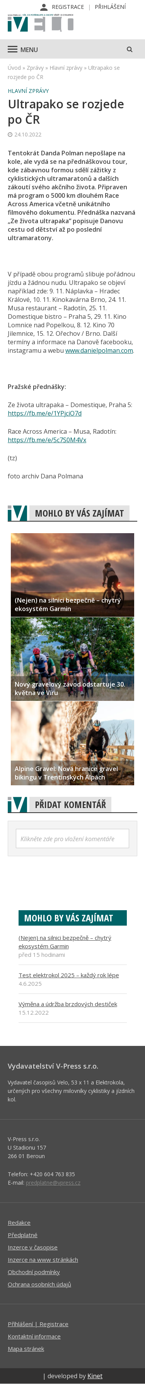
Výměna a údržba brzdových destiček (68, 1004)
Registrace (68, 6)
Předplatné (23, 1235)
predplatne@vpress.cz (53, 1182)
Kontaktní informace (34, 1336)
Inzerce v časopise (33, 1247)
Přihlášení (110, 6)
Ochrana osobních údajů (39, 1284)
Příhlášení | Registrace (38, 1324)
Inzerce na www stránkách (43, 1259)
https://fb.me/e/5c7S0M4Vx (47, 440)
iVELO (40, 23)
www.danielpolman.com (99, 350)
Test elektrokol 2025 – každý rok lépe (69, 975)
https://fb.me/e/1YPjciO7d (45, 413)
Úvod (14, 67)
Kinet (94, 1376)
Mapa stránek (26, 1348)
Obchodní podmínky (34, 1272)
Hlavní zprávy (65, 67)
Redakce (19, 1222)
